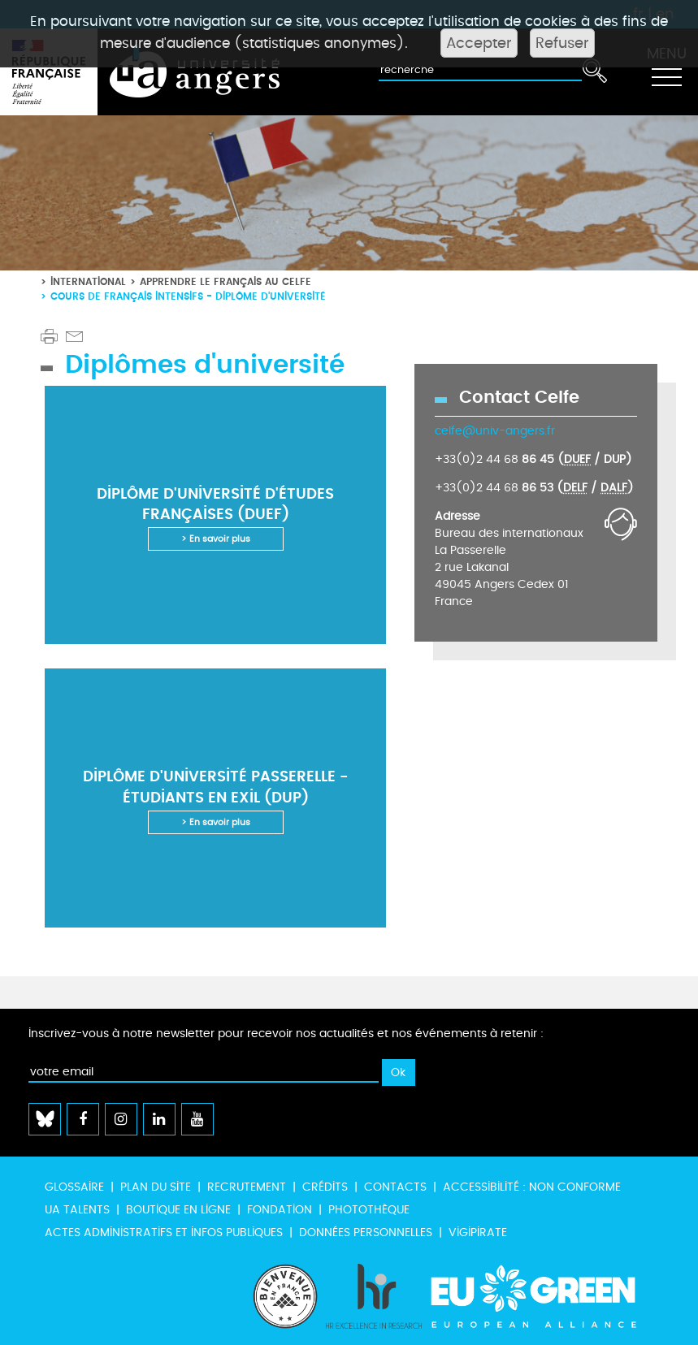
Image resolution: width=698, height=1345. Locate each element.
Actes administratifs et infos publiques (164, 1232)
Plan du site (155, 1187)
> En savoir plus (215, 539)
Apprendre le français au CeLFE (225, 281)
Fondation (279, 1209)
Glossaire (74, 1187)
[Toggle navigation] (666, 72)
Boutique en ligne (178, 1209)
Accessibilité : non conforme (532, 1187)
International (88, 281)
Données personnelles (365, 1232)
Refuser (562, 43)
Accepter (479, 43)
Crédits (325, 1187)
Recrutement (246, 1187)
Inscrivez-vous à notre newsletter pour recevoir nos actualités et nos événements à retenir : (286, 1033)
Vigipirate (478, 1232)
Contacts (395, 1187)
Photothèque (369, 1209)
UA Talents (77, 1209)
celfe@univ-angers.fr (495, 430)
